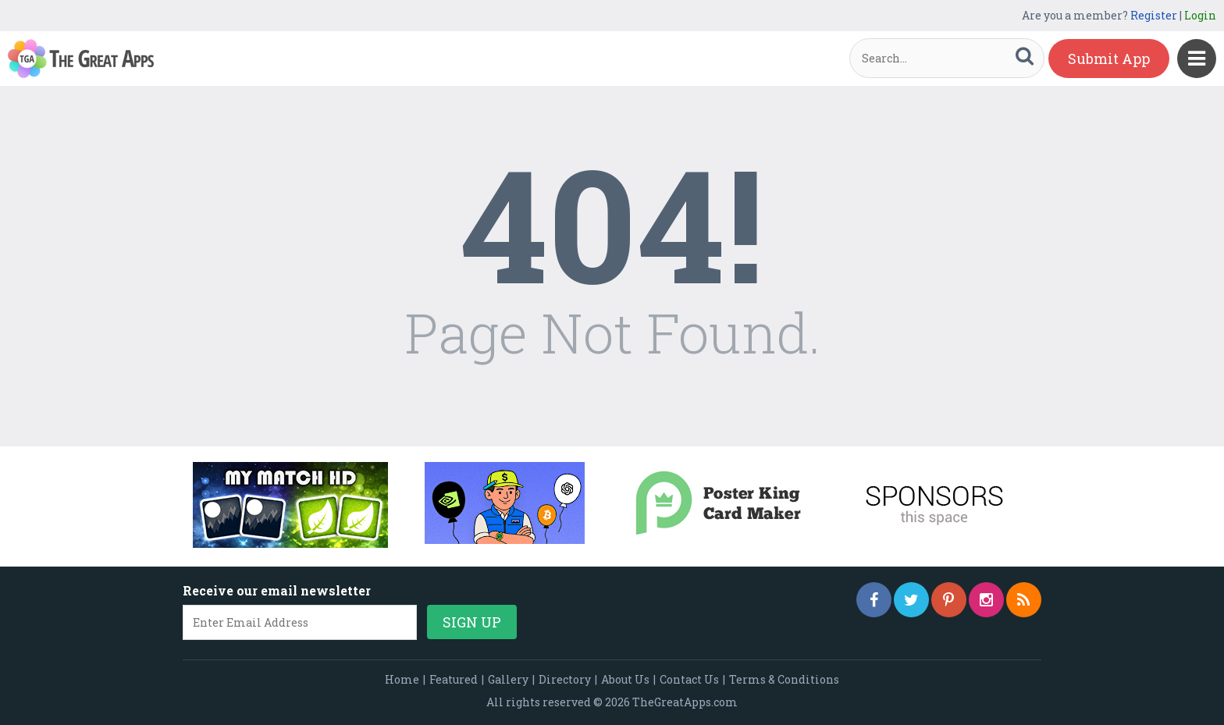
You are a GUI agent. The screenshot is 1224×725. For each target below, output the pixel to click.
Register (1153, 15)
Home (402, 679)
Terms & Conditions (784, 679)
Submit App (1109, 58)
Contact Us (689, 679)
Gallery (508, 679)
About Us (625, 679)
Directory (565, 679)
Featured (453, 679)
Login (1200, 15)
